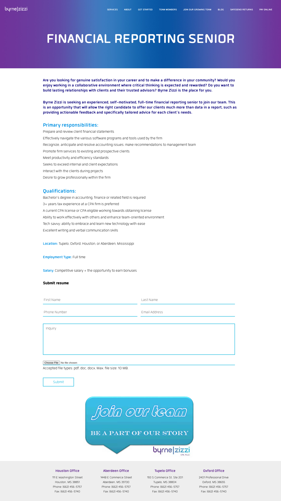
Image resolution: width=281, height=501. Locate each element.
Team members (168, 10)
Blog (221, 10)
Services (112, 10)
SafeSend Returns (241, 10)
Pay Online (265, 10)
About (128, 10)
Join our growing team (197, 10)
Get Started (145, 10)
